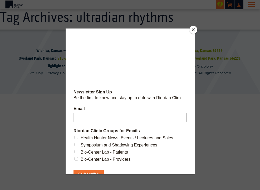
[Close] (193, 30)
